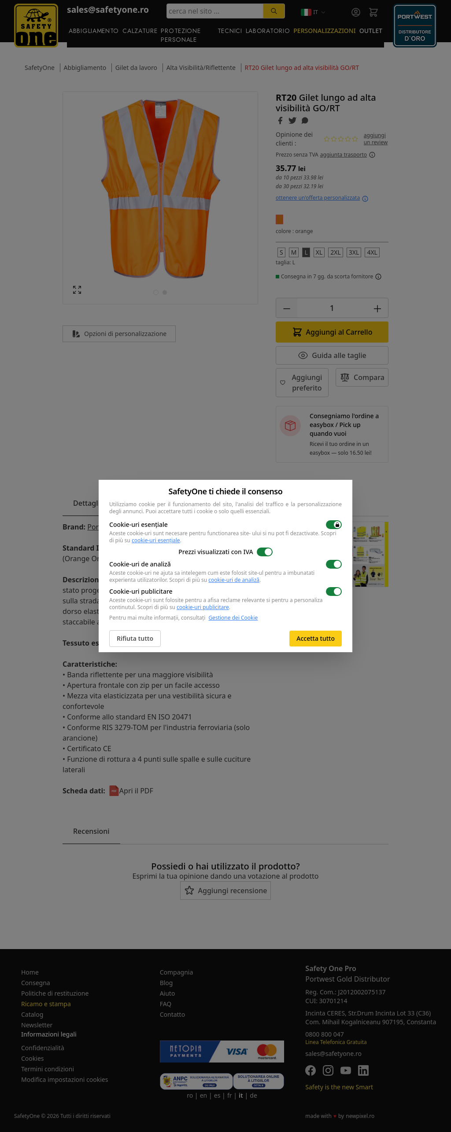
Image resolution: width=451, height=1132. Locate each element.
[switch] (334, 524)
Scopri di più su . (215, 580)
